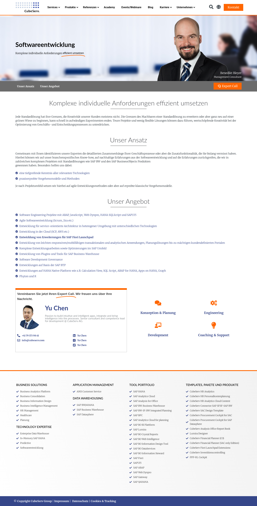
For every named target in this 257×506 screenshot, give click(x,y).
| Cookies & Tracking (102, 501)
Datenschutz (80, 501)
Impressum (61, 501)
